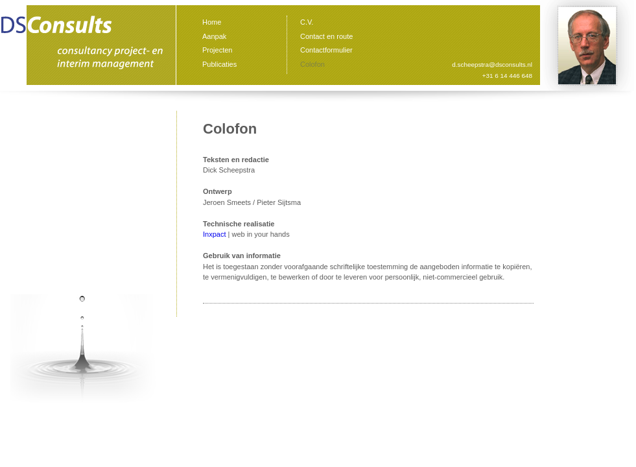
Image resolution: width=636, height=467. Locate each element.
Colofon (312, 64)
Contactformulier (326, 50)
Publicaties (219, 64)
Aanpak (214, 36)
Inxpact (214, 234)
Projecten (217, 50)
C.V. (306, 22)
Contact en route (326, 36)
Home (211, 22)
